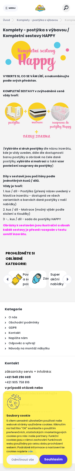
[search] (66, 8)
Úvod (6, 20)
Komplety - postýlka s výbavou (37, 20)
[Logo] (40, 8)
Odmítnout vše (22, 460)
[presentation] (8, 279)
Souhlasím (53, 459)
